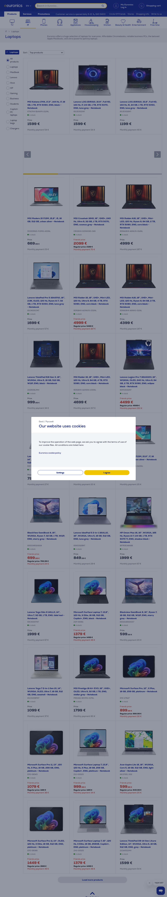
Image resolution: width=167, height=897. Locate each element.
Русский (49, 421)
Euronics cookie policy (50, 452)
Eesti (41, 421)
